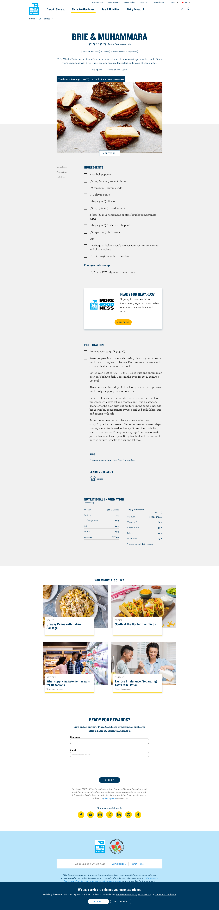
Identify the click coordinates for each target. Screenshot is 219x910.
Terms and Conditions (165, 894)
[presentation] (109, 767)
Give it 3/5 (97, 44)
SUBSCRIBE (123, 322)
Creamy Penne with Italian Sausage (64, 626)
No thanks (120, 901)
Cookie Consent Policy (126, 894)
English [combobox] (173, 2)
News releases (159, 2)
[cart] (181, 9)
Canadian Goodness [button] (83, 9)
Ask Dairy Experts (98, 2)
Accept (98, 901)
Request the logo (129, 2)
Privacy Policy (144, 894)
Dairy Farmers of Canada (34, 8)
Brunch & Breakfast (91, 51)
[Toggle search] (188, 9)
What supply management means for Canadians (68, 683)
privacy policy (109, 798)
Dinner (106, 51)
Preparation (61, 172)
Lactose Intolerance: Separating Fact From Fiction (136, 683)
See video (109, 153)
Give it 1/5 (90, 44)
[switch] (103, 79)
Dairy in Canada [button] (56, 9)
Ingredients (61, 167)
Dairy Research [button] (136, 9)
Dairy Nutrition (119, 863)
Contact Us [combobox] (143, 2)
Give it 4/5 (101, 44)
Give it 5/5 (105, 44)
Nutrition (61, 177)
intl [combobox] (186, 2)
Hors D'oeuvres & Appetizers (125, 51)
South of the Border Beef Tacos (135, 624)
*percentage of (140, 544)
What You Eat (138, 863)
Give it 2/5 (94, 44)
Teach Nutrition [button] (111, 9)
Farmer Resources (114, 2)
